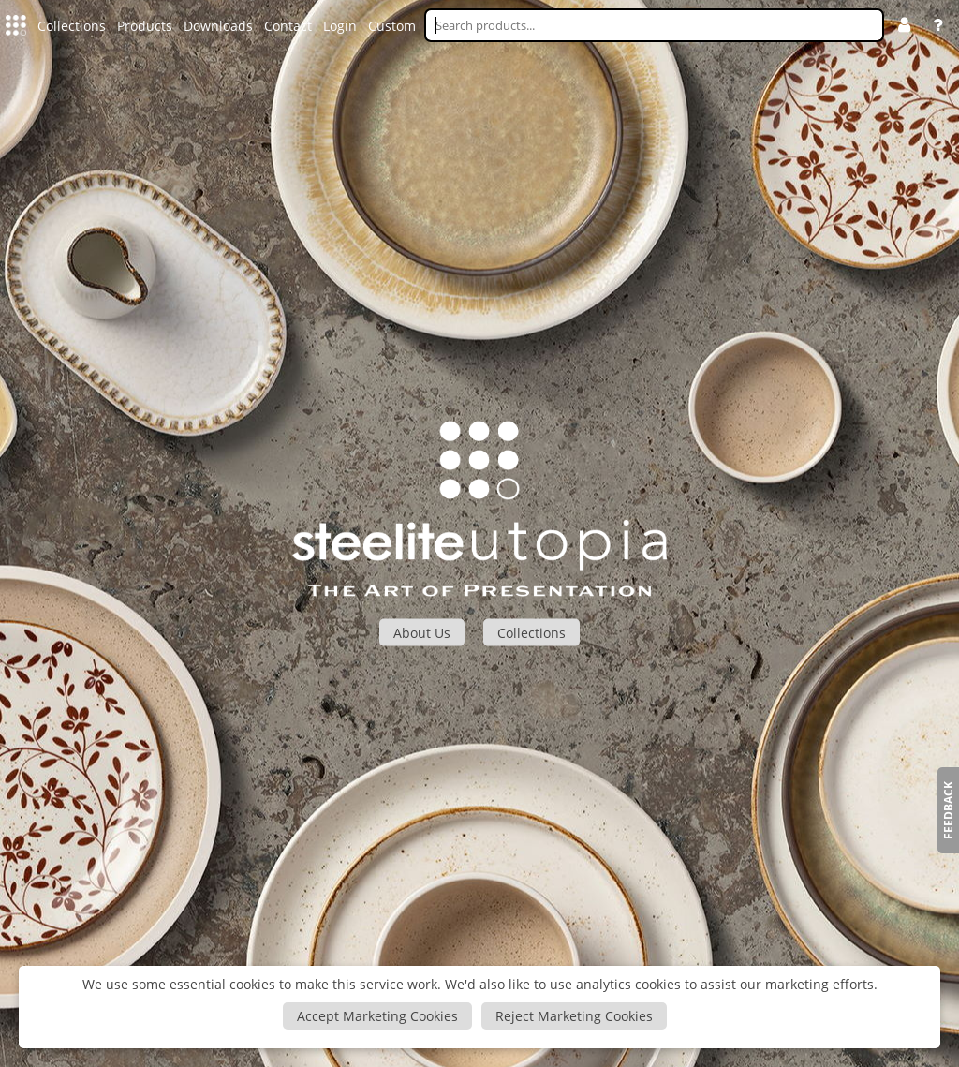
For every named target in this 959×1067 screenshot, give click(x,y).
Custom (392, 26)
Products (144, 26)
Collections (71, 26)
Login (340, 26)
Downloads (218, 26)
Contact (288, 26)
